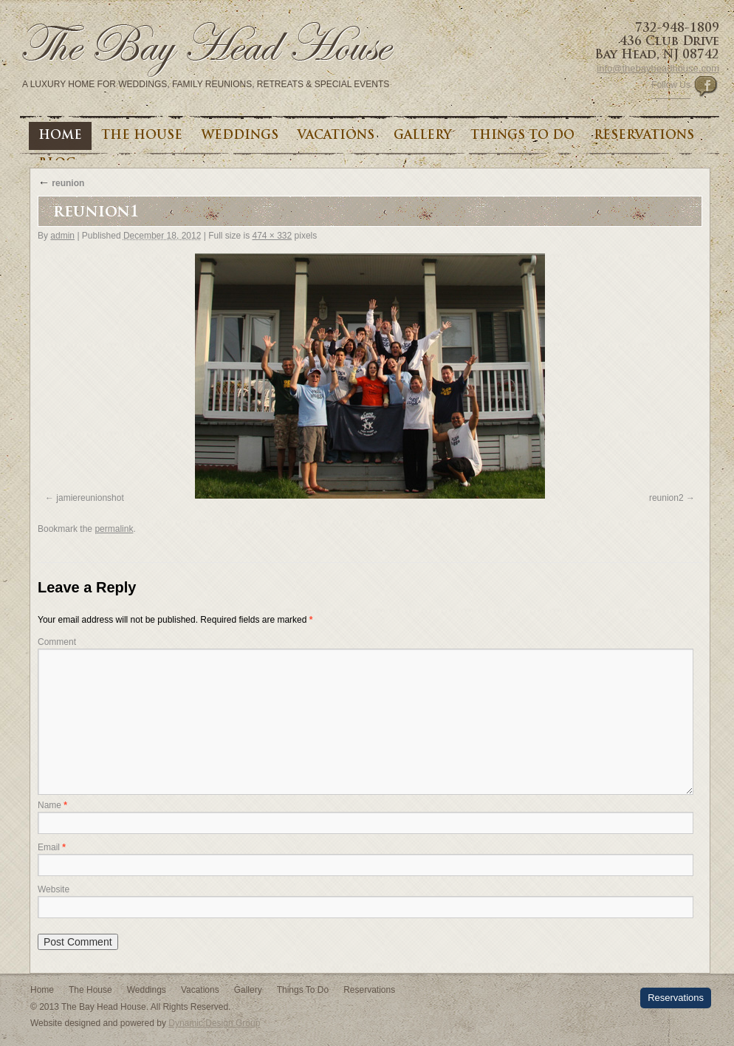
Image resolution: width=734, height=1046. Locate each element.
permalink (114, 529)
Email (52, 847)
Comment (57, 642)
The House (141, 136)
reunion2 (666, 498)
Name (52, 805)
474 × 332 (272, 235)
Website (53, 889)
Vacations (336, 136)
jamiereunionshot (89, 498)
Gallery (422, 136)
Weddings (240, 136)
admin (62, 235)
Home (60, 136)
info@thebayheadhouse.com (658, 68)
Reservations (644, 136)
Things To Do (522, 136)
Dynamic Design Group (214, 1023)
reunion (61, 183)
